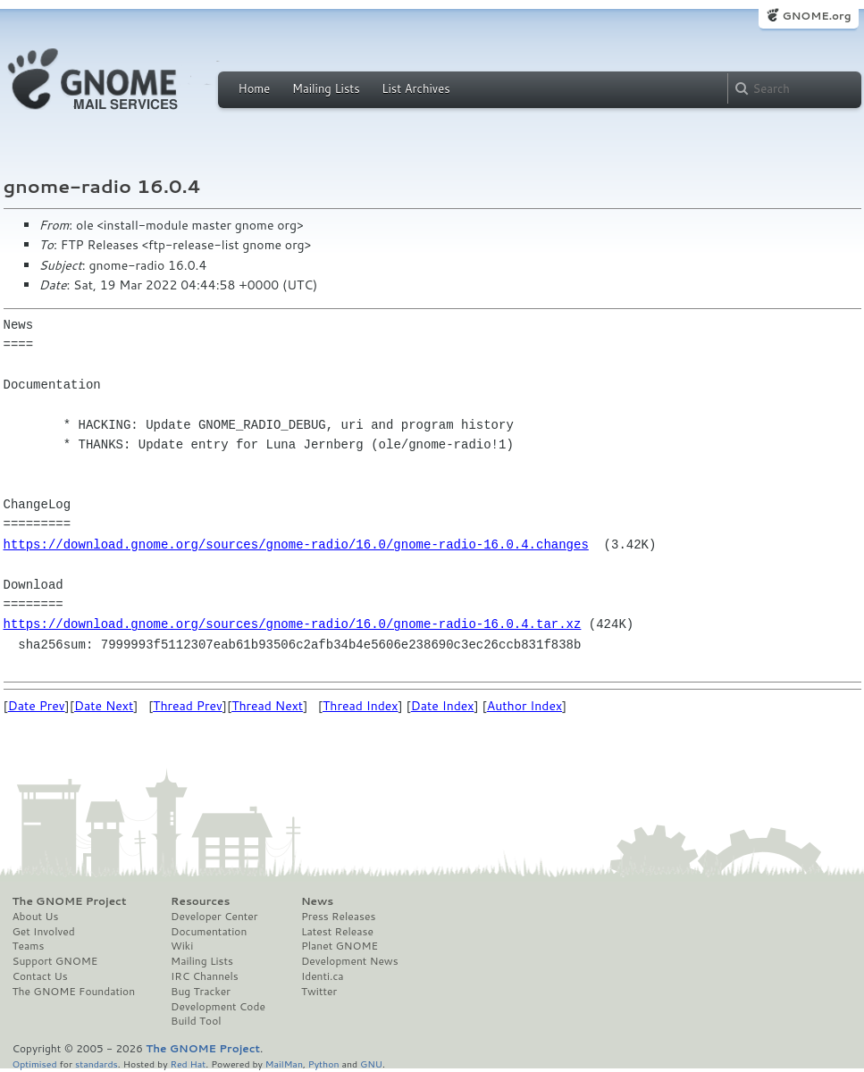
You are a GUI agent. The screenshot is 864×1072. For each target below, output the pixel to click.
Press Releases (338, 916)
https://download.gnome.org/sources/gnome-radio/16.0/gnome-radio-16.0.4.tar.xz (293, 624)
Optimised (35, 1063)
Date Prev (36, 706)
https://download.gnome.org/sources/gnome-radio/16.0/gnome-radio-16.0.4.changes (296, 544)
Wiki (182, 946)
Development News (349, 961)
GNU (371, 1063)
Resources (200, 901)
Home (255, 88)
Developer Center (214, 916)
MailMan (284, 1063)
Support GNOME (55, 961)
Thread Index (360, 706)
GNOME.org (816, 15)
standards (96, 1063)
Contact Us (40, 976)
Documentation (209, 932)
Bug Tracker (201, 991)
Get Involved (44, 932)
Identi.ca (322, 976)
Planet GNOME (339, 946)
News (317, 901)
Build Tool (196, 1021)
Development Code (218, 1007)
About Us (36, 916)
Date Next (103, 706)
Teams (29, 946)
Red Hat (188, 1063)
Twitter (319, 991)
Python (324, 1063)
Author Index (524, 706)
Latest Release (337, 932)
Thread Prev (187, 706)
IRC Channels (205, 976)
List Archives (415, 88)
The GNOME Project (70, 901)
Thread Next (267, 706)
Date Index (442, 706)
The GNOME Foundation (74, 991)
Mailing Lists (326, 88)
